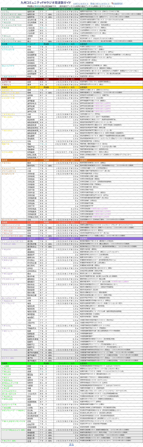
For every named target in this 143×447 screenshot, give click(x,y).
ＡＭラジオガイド (80, 3)
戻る (71, 444)
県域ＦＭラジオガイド (100, 3)
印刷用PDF (117, 3)
